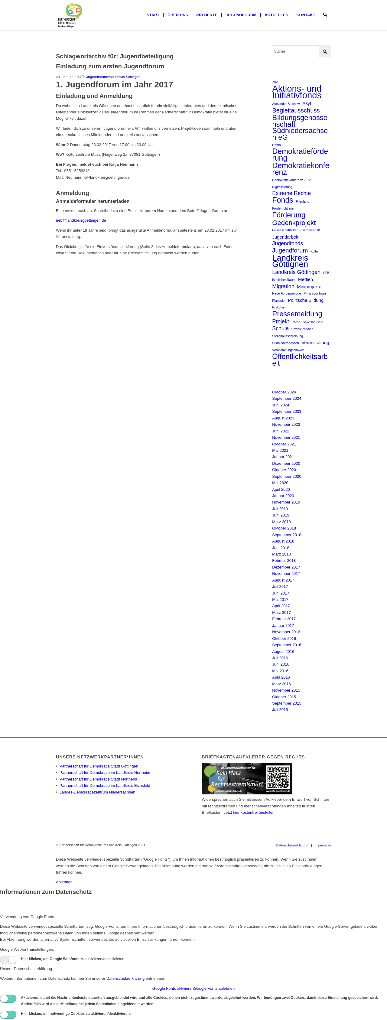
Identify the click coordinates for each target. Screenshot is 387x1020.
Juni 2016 (280, 664)
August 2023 (283, 418)
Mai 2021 (280, 450)
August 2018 (283, 541)
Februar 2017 (284, 619)
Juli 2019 (280, 509)
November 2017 (286, 573)
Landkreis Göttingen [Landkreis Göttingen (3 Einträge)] (296, 272)
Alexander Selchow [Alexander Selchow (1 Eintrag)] (286, 104)
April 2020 (281, 489)
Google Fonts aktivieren (173, 988)
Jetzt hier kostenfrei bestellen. (250, 812)
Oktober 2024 (284, 392)
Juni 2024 (280, 405)
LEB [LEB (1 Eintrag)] (326, 273)
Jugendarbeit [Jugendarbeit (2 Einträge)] (285, 237)
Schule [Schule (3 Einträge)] (280, 328)
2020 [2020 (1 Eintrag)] (275, 82)
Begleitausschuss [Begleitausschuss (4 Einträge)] (296, 110)
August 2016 (283, 651)
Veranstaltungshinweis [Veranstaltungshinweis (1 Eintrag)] (288, 350)
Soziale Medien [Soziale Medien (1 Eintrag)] (302, 329)
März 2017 (281, 612)
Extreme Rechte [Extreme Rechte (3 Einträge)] (291, 193)
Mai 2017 (280, 599)
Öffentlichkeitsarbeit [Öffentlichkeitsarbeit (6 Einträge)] (300, 359)
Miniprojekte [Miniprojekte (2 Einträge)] (309, 286)
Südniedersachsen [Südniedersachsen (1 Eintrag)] (285, 343)
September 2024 (286, 398)
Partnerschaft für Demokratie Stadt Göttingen (99, 766)
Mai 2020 (280, 483)
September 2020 (286, 476)
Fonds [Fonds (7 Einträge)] (282, 200)
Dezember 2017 (286, 567)
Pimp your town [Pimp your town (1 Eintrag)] (315, 293)
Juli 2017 (280, 586)
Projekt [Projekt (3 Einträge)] (280, 321)
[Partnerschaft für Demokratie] (70, 15)
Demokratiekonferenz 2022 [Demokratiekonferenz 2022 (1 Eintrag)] (291, 180)
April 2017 (281, 606)
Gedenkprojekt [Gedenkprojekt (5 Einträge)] (294, 223)
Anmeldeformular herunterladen (93, 201)
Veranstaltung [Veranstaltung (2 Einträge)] (315, 342)
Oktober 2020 (284, 470)
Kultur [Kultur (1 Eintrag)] (315, 251)
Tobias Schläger (127, 77)
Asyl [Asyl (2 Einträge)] (306, 103)
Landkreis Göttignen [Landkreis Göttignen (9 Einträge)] (290, 261)
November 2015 (286, 690)
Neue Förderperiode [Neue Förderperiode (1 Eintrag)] (286, 293)
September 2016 (286, 645)
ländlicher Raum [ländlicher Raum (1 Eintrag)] (283, 280)
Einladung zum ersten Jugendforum (110, 66)
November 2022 (286, 424)
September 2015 (286, 703)
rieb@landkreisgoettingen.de (81, 220)
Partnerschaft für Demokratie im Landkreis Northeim (105, 772)
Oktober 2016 (284, 638)
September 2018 (286, 535)
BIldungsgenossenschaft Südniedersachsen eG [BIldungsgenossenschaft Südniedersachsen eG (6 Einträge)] (300, 127)
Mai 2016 (280, 671)
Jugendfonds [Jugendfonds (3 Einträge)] (287, 243)
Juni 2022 (280, 431)
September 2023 (286, 411)
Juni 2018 (280, 548)
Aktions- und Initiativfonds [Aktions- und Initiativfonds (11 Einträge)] (296, 91)
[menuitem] (153, 15)
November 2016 (286, 632)
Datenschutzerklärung (125, 978)
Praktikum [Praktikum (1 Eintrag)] (279, 307)
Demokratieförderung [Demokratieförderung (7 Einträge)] (300, 154)
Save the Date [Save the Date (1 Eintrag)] (313, 322)
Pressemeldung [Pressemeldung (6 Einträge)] (297, 314)
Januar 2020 (283, 496)
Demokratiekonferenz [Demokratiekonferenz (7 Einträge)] (300, 168)
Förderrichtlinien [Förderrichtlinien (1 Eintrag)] (283, 208)
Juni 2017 (280, 593)
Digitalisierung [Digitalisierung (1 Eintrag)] (282, 187)
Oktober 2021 (284, 444)
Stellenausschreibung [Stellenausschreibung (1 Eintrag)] (287, 336)
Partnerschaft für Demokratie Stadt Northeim (98, 779)
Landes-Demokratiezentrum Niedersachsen (97, 792)
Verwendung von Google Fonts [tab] (27, 916)
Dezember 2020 (286, 463)
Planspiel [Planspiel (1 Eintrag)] (278, 300)
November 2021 (286, 437)
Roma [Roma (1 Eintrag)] (295, 322)
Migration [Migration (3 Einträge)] (283, 286)
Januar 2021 (283, 457)
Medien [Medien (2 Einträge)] (305, 279)
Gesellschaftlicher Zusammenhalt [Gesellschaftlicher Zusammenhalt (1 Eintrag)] (296, 230)
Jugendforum (96, 77)
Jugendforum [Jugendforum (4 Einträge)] (290, 250)
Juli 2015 (280, 709)
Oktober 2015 (284, 697)
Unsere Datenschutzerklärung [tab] (26, 968)
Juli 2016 (280, 658)
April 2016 (281, 677)
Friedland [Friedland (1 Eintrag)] (302, 201)
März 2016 (281, 684)
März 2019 (281, 522)
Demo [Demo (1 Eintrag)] (276, 145)
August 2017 (283, 580)
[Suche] (325, 15)
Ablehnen (64, 882)
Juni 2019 (280, 515)
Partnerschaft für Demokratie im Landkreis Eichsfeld (105, 785)
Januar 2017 (283, 625)
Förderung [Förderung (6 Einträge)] (288, 215)
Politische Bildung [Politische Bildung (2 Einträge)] (306, 300)
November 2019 (286, 502)
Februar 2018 (284, 560)
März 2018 (281, 554)
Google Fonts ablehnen (214, 988)
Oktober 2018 (284, 528)
